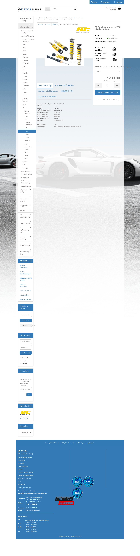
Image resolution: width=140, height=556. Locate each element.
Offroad (22, 210)
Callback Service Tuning (25, 472)
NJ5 (27, 134)
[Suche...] (47, 9)
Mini (24, 89)
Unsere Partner (23, 466)
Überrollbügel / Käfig (25, 253)
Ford (24, 70)
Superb (27, 155)
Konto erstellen (25, 358)
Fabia (26, 119)
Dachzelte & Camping (24, 19)
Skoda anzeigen (27, 112)
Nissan (25, 92)
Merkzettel (118, 2)
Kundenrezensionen (47, 96)
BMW (24, 54)
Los (29, 395)
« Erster (40, 24)
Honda (25, 73)
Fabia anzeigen (29, 124)
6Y (27, 131)
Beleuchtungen (25, 245)
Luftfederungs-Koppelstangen (26, 182)
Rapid (26, 144)
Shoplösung (63, 536)
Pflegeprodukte (25, 223)
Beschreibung (44, 85)
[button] (98, 85)
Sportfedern (25, 178)
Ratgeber (21, 463)
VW (24, 165)
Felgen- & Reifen (23, 191)
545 (27, 137)
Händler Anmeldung (23, 266)
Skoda (25, 108)
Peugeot (25, 98)
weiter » (55, 24)
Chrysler (25, 60)
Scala (26, 152)
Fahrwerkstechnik (26, 27)
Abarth (25, 44)
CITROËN (26, 63)
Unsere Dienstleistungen (25, 273)
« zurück (47, 24)
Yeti (26, 159)
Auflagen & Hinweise (48, 91)
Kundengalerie (24, 295)
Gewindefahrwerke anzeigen (29, 40)
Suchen (26, 320)
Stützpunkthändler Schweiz (26, 279)
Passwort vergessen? (23, 362)
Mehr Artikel (24, 419)
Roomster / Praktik (28, 148)
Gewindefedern (26, 171)
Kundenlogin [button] (105, 2)
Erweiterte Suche (26, 325)
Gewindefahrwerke (27, 36)
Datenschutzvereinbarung (26, 491)
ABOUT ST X (66, 91)
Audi (24, 51)
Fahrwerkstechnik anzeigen (27, 32)
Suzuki (25, 162)
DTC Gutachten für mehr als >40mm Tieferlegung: (107, 67)
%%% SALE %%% (25, 291)
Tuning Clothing (23, 238)
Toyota (25, 168)
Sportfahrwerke (26, 174)
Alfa (24, 48)
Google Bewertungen (25, 457)
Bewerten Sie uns (25, 299)
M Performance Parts (24, 230)
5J (26, 128)
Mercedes (26, 86)
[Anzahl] (108, 85)
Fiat (24, 67)
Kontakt (20, 469)
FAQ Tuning (21, 460)
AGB (19, 482)
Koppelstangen (26, 186)
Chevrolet (26, 57)
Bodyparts (23, 206)
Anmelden (25, 353)
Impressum (21, 485)
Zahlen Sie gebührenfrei (25, 476)
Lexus (25, 79)
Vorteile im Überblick (64, 85)
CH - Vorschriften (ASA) (25, 454)
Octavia (27, 141)
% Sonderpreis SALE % (24, 199)
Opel (24, 95)
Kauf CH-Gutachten (23, 285)
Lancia (25, 76)
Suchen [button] (94, 2)
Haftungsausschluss (24, 488)
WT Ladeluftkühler (25, 216)
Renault (25, 102)
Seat (24, 105)
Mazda (25, 83)
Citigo (26, 116)
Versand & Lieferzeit (24, 479)
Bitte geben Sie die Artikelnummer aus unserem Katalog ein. (26, 382)
